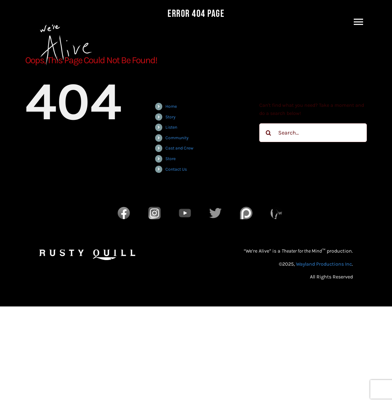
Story (170, 117)
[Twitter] (215, 209)
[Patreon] (246, 209)
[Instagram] (154, 209)
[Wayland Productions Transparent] (276, 209)
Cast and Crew (179, 148)
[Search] (268, 132)
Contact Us (176, 169)
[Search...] (313, 132)
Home (171, 106)
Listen (171, 127)
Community (177, 137)
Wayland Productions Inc (324, 264)
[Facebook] (124, 209)
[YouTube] (185, 209)
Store (170, 158)
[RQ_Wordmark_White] (87, 252)
